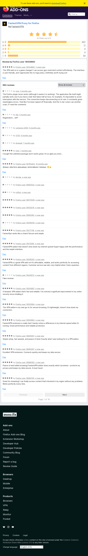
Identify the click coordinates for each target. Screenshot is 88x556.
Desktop (7, 479)
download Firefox (58, 3)
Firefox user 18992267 (25, 349)
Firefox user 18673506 (25, 200)
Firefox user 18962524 (25, 185)
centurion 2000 (22, 128)
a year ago (26, 177)
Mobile (6, 483)
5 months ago (25, 91)
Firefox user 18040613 (25, 275)
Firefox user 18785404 (25, 164)
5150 (18, 135)
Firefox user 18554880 (25, 67)
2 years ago (40, 67)
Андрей (19, 143)
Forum (6, 457)
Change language (10, 547)
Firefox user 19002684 (25, 304)
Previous (23, 394)
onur (17, 91)
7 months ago (28, 143)
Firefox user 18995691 (25, 336)
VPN (5, 505)
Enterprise (8, 488)
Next (64, 394)
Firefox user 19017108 (25, 230)
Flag (4, 78)
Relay (6, 510)
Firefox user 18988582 (25, 362)
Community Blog (11, 452)
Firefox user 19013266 (25, 244)
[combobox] (76, 14)
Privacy (6, 535)
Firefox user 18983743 (25, 378)
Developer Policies (12, 448)
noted (25, 540)
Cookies (16, 535)
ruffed (18, 192)
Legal (25, 535)
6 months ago (34, 128)
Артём (18, 177)
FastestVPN (17, 26)
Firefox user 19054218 (25, 208)
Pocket (6, 519)
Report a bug (9, 461)
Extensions (7, 15)
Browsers (8, 500)
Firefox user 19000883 (25, 320)
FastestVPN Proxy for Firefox (23, 23)
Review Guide (10, 466)
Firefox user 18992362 (25, 215)
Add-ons (7, 425)
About (6, 430)
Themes (18, 15)
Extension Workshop (13, 439)
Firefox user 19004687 (25, 288)
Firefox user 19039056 (25, 223)
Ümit (17, 151)
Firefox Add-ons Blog (14, 434)
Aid (17, 115)
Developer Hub (10, 443)
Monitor (7, 514)
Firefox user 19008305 (25, 259)
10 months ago (42, 164)
